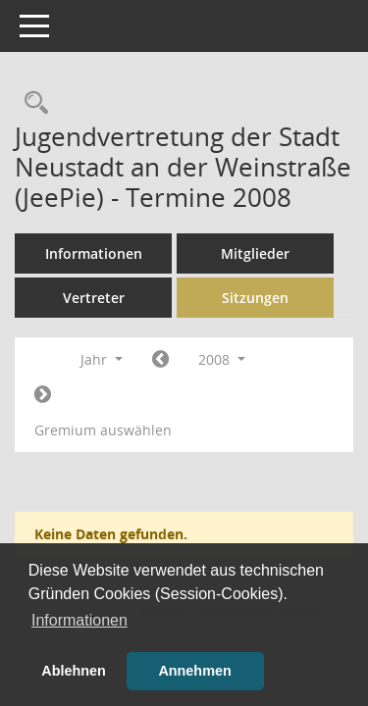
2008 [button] (221, 359)
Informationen (93, 253)
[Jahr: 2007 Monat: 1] (160, 360)
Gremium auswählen (103, 430)
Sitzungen (255, 297)
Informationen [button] (79, 620)
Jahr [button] (101, 359)
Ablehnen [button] (73, 671)
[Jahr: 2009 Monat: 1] (43, 395)
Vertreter (94, 297)
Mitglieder (255, 253)
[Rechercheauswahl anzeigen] (31, 103)
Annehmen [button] (194, 671)
